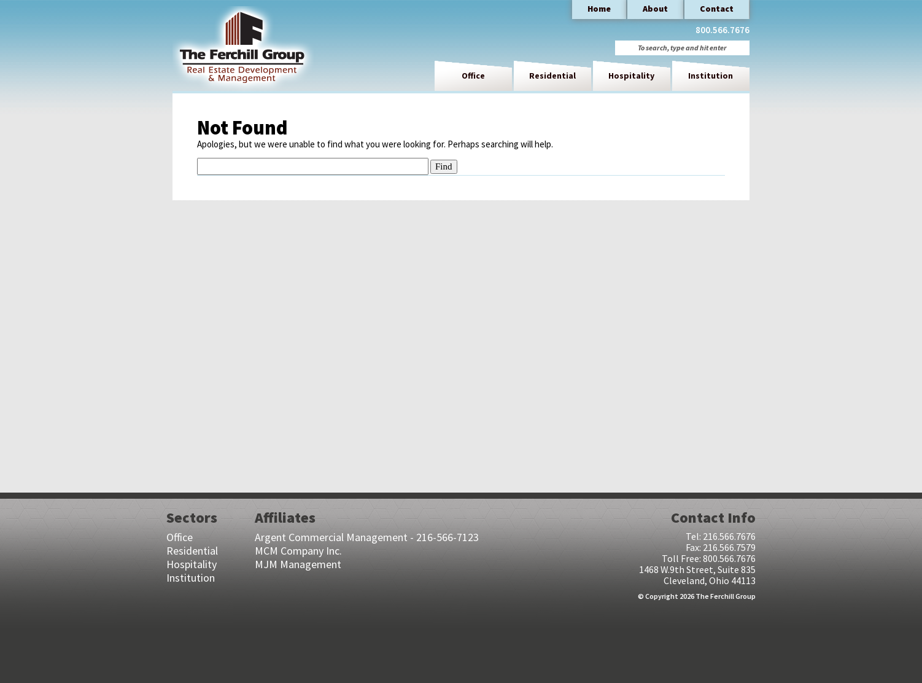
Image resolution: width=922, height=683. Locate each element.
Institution (710, 75)
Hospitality (631, 75)
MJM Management (298, 564)
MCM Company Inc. (298, 551)
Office (473, 75)
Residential (552, 75)
